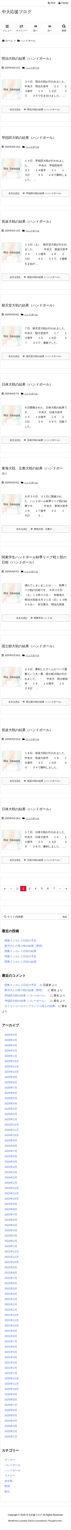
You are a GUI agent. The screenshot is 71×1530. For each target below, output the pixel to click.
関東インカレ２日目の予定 (20, 956)
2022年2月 (11, 1304)
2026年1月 (11, 1055)
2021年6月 (11, 1346)
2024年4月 (11, 1166)
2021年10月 (12, 1325)
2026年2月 (11, 1050)
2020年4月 (11, 1420)
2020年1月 (11, 1436)
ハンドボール (32, 67)
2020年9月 (11, 1394)
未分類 (8, 1480)
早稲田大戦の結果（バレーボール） (26, 995)
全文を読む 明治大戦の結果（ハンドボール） (35, 109)
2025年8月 (11, 1082)
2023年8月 (11, 1209)
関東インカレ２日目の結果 (20, 951)
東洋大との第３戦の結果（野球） (24, 945)
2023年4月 (11, 1230)
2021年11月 (12, 1320)
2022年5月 (11, 1288)
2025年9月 (11, 1077)
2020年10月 (12, 1388)
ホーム (9, 40)
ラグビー (10, 1475)
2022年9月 (11, 1267)
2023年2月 (11, 1240)
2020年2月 (11, 1431)
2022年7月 (11, 1277)
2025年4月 (11, 1103)
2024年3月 (11, 1172)
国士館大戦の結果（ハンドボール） (29, 646)
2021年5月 (11, 1351)
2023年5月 (11, 1225)
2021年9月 (11, 1330)
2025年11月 (12, 1066)
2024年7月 (11, 1151)
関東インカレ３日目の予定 (20, 940)
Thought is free (55, 1521)
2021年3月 (11, 1362)
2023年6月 (11, 1219)
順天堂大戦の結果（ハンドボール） (29, 305)
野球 (7, 1486)
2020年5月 (11, 1415)
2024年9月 (11, 1140)
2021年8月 (11, 1336)
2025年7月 (11, 1087)
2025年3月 (11, 1108)
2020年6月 (11, 1410)
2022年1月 (11, 1309)
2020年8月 (11, 1399)
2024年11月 (12, 1129)
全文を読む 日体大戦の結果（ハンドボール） (35, 440)
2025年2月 (11, 1114)
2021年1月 (11, 1373)
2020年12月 (12, 1378)
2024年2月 (11, 1177)
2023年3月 (11, 1235)
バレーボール (12, 1465)
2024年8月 (11, 1145)
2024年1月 (11, 1182)
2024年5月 (11, 1161)
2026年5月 (11, 1034)
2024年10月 (12, 1135)
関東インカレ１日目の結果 (20, 961)
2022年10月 (12, 1262)
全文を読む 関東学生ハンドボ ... (35, 618)
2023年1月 (11, 1246)
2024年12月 (12, 1124)
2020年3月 (11, 1425)
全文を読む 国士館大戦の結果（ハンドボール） (35, 702)
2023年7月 (11, 1214)
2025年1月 (11, 1119)
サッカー (10, 1459)
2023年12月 (12, 1188)
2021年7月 (11, 1341)
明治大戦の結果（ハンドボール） (27, 58)
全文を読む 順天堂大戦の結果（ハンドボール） (35, 356)
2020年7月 (11, 1404)
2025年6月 (11, 1092)
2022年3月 (11, 1299)
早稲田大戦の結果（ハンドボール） (29, 138)
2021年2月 (11, 1367)
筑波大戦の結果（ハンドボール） (27, 221)
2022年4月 (11, 1293)
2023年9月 (11, 1203)
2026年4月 (11, 1040)
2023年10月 (12, 1198)
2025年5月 (11, 1098)
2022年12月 (12, 1251)
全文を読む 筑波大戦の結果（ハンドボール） (35, 277)
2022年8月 (11, 1272)
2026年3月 (11, 1045)
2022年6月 (11, 1283)
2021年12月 (12, 1314)
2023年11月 (12, 1193)
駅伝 (7, 1491)
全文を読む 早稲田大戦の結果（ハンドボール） (35, 193)
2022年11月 (12, 1256)
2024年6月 (11, 1156)
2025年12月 (12, 1061)
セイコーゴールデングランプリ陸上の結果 (30, 1006)
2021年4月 (11, 1357)
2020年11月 (12, 1383)
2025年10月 (12, 1071)
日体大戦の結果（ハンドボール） (27, 384)
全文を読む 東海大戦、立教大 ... (35, 529)
